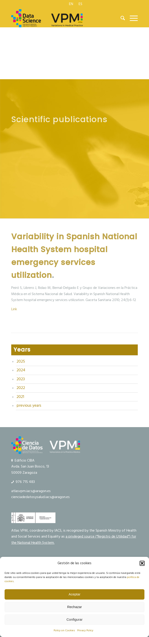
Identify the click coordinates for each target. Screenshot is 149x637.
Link (14, 309)
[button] (142, 563)
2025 (21, 361)
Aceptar (74, 594)
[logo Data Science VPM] (62, 18)
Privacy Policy (85, 630)
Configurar (74, 619)
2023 (21, 379)
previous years (29, 405)
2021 (20, 397)
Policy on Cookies (64, 630)
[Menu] (131, 18)
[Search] (120, 18)
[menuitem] (71, 4)
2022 (21, 388)
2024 (21, 370)
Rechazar (74, 607)
